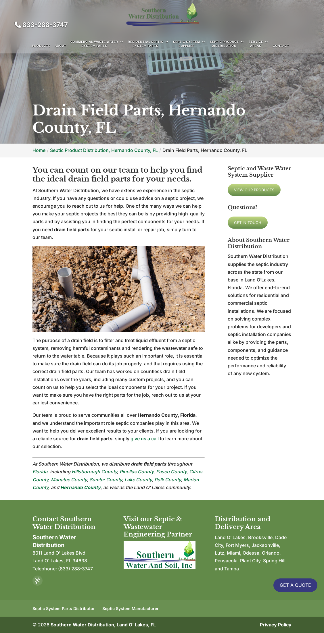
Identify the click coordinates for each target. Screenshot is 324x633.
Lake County (138, 480)
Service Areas (256, 43)
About (60, 45)
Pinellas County (137, 471)
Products (41, 45)
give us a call (145, 438)
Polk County (167, 480)
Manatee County (69, 480)
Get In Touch (247, 222)
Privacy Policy (276, 625)
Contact (281, 45)
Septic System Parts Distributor (63, 608)
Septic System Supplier (186, 43)
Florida (39, 471)
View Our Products (254, 190)
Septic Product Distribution (224, 43)
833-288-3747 (41, 24)
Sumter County (105, 480)
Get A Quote (295, 585)
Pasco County (171, 471)
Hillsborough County (94, 471)
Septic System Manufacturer (130, 608)
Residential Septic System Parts (145, 43)
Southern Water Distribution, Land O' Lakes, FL (103, 625)
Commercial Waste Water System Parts (94, 43)
